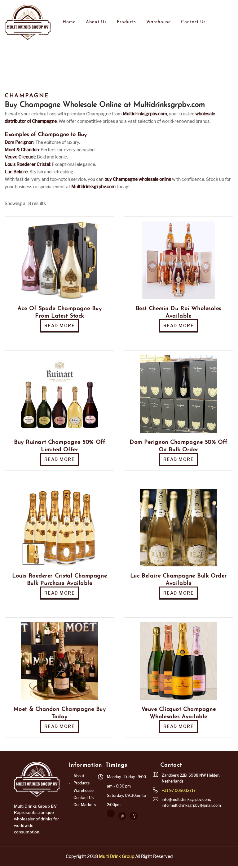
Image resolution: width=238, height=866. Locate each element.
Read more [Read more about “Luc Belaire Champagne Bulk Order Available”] (178, 593)
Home (69, 22)
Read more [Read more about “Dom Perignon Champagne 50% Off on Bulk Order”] (178, 459)
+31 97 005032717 (179, 790)
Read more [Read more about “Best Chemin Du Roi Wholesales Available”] (178, 325)
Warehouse (158, 22)
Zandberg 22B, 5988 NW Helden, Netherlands (191, 778)
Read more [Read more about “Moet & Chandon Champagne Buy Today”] (59, 726)
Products (126, 22)
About (78, 776)
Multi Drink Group (116, 856)
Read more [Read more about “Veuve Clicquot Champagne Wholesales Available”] (178, 726)
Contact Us (193, 22)
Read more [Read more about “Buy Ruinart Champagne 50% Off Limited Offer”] (59, 459)
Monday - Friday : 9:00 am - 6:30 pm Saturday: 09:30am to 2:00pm (126, 790)
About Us (96, 22)
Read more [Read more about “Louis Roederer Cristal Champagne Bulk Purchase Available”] (59, 593)
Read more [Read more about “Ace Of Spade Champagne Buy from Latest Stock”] (59, 325)
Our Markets (84, 804)
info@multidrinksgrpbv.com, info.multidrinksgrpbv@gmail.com (191, 802)
